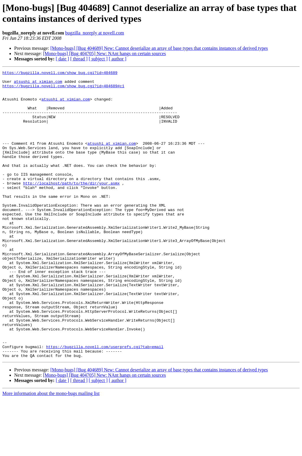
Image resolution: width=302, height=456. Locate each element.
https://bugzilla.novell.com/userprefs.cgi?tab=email (104, 402)
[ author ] (118, 58)
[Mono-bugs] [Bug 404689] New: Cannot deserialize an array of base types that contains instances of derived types (159, 48)
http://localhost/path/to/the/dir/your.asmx (71, 206)
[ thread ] (79, 58)
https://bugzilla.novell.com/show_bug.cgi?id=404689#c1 (63, 89)
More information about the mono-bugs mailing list (51, 450)
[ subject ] (98, 58)
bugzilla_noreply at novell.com (94, 32)
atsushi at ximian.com (38, 84)
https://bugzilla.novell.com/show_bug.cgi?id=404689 (59, 73)
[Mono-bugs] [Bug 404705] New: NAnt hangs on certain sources (104, 53)
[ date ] (62, 58)
